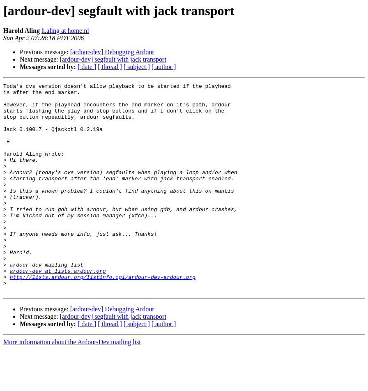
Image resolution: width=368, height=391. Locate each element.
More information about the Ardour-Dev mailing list (72, 383)
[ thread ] (110, 66)
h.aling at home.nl (65, 30)
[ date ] (87, 66)
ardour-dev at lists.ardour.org (58, 309)
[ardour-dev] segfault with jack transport (113, 59)
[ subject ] (137, 66)
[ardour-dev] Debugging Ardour (112, 51)
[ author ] (164, 66)
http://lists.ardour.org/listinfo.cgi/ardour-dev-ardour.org (103, 316)
